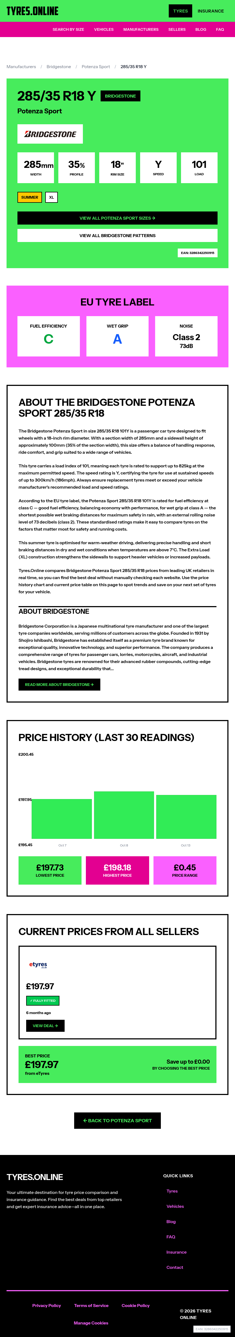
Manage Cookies (91, 1323)
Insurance (211, 11)
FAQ (220, 29)
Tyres (180, 11)
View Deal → (45, 1025)
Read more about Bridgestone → (59, 684)
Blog (200, 29)
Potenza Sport (96, 66)
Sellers (177, 29)
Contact (175, 1267)
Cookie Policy (136, 1305)
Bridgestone (59, 66)
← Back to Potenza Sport (117, 1121)
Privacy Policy (46, 1305)
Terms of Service (91, 1305)
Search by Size (68, 29)
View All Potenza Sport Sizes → (117, 218)
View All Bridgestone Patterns (117, 235)
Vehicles (104, 29)
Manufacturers (141, 29)
